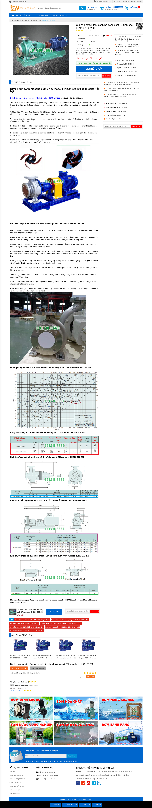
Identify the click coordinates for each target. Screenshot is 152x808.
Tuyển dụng (125, 1)
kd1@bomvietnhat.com (128, 75)
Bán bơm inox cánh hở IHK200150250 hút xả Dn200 (62, 627)
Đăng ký (71, 756)
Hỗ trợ (133, 1)
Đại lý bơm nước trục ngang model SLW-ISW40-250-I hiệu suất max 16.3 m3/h (42, 658)
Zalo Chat (85, 804)
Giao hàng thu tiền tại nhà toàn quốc (95, 63)
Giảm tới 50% (92, 8)
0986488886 (51, 772)
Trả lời (12, 691)
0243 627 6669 (132, 72)
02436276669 (53, 775)
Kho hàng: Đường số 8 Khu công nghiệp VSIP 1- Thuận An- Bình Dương (127, 52)
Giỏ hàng (134, 7)
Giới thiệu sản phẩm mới (60, 15)
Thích (18, 690)
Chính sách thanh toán (17, 775)
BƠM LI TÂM (37, 20)
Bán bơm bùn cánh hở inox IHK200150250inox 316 (26, 630)
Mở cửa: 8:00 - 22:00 (114, 8)
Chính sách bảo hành (17, 786)
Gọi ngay (55, 804)
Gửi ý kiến (90, 676)
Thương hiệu (43, 15)
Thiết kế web (77, 799)
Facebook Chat (70, 804)
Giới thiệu (116, 1)
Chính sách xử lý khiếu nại (18, 790)
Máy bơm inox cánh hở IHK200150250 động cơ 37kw (32, 620)
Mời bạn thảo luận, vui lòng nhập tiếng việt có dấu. (46, 675)
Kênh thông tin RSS (16, 793)
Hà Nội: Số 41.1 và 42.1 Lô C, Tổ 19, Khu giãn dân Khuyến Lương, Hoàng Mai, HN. (128, 39)
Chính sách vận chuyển (17, 779)
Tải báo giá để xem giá (89, 58)
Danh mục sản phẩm (23, 15)
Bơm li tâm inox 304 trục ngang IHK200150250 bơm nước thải (60, 623)
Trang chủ (13, 20)
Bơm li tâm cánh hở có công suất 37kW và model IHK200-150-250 (35, 98)
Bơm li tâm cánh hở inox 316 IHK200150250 (24, 623)
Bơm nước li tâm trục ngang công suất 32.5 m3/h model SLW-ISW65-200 (87, 658)
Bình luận (88, 31)
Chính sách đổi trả (16, 782)
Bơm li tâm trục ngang (48, 20)
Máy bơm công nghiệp (25, 20)
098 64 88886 (129, 60)
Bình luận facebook (37, 668)
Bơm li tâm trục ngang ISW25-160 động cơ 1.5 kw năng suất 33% (66, 658)
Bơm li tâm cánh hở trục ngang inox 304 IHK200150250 (69, 620)
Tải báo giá (107, 35)
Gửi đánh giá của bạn (19, 668)
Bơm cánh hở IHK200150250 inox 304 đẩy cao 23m (27, 627)
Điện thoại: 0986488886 (17, 1)
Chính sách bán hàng (102, 1)
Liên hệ (139, 1)
